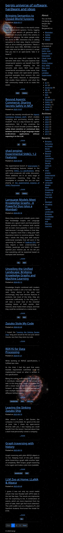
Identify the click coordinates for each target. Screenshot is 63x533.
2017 (47, 134)
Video (47, 109)
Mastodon (49, 32)
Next (24, 525)
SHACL (24, 93)
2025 (47, 119)
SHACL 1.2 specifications (24, 171)
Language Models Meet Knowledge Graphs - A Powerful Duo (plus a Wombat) (20, 204)
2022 (47, 127)
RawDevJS (48, 100)
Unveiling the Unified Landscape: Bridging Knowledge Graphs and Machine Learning (20, 273)
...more (22, 89)
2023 (47, 124)
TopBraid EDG (30, 242)
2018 (47, 131)
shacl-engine (32, 166)
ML (18, 263)
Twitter (47, 35)
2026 (47, 117)
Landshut (45, 48)
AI (18, 144)
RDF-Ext (30, 401)
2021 (47, 129)
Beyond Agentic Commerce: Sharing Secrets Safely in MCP (19, 102)
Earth (44, 51)
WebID (47, 40)
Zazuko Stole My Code (19, 323)
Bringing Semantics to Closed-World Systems (19, 17)
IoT (46, 85)
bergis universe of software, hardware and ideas (26, 7)
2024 (47, 122)
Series (47, 107)
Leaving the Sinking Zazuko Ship (18, 409)
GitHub (47, 37)
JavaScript (14, 401)
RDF (17, 93)
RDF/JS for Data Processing (15, 350)
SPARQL (48, 104)
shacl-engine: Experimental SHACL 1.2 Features (20, 154)
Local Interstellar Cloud (47, 55)
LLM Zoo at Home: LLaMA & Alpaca (21, 480)
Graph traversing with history (19, 444)
